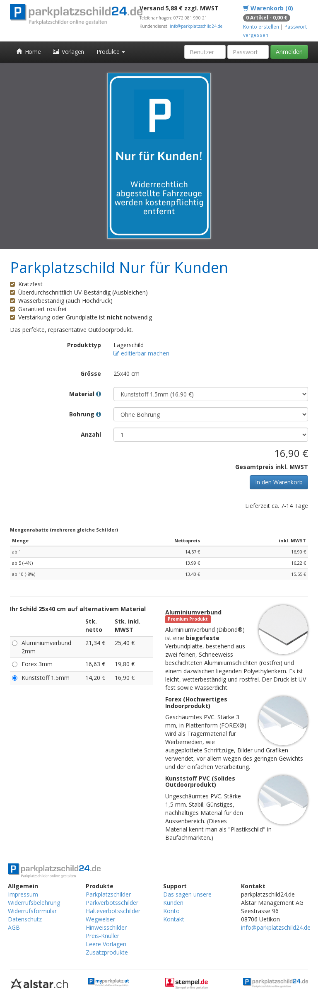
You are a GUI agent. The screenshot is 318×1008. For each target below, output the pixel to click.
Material (85, 394)
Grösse (90, 373)
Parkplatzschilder (108, 894)
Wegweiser (100, 919)
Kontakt (173, 919)
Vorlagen (68, 52)
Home (28, 52)
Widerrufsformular (32, 911)
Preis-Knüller (102, 936)
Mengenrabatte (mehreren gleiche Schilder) (64, 530)
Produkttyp (84, 345)
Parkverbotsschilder (112, 902)
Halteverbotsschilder (113, 911)
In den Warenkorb (279, 482)
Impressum (23, 894)
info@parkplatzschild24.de (196, 26)
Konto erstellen (261, 26)
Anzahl (91, 434)
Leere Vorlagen (106, 944)
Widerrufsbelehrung (34, 902)
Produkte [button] (110, 52)
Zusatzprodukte (107, 952)
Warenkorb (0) (268, 8)
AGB (14, 927)
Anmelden (289, 52)
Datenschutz (25, 919)
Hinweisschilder (106, 927)
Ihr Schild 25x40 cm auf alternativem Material (78, 609)
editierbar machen (141, 353)
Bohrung (85, 414)
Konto (171, 911)
